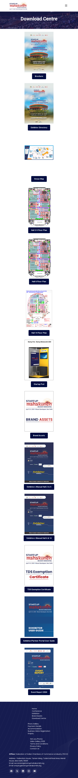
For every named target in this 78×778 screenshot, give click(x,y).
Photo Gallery (33, 724)
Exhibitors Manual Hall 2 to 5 (39, 487)
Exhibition (35, 713)
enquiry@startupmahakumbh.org (27, 765)
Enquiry (31, 733)
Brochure (39, 76)
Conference (37, 711)
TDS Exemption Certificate (39, 589)
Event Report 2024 (39, 692)
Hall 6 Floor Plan (39, 281)
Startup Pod (39, 384)
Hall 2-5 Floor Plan (39, 230)
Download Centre (39, 718)
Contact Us (34, 748)
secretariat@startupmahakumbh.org (29, 763)
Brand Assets (39, 435)
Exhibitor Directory (39, 127)
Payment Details (34, 726)
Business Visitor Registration (39, 731)
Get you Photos (36, 739)
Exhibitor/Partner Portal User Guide (39, 641)
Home (34, 708)
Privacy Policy (35, 746)
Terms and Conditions (39, 744)
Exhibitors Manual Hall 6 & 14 (39, 538)
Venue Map (39, 179)
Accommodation (35, 728)
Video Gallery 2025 (37, 741)
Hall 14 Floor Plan (39, 333)
